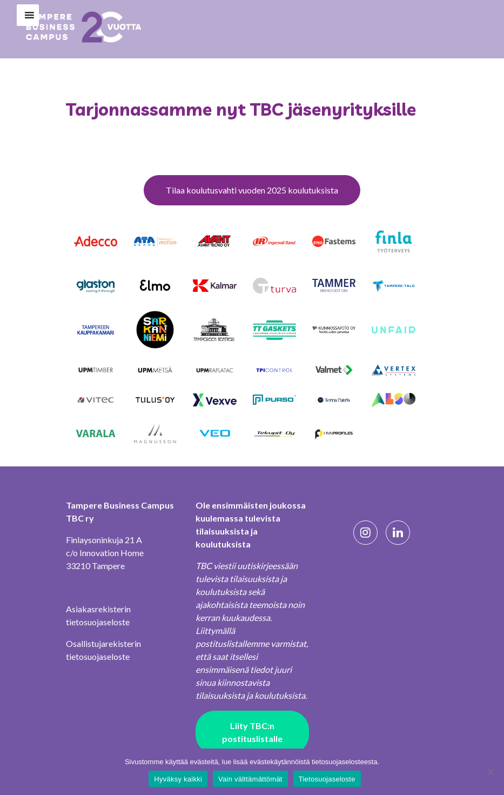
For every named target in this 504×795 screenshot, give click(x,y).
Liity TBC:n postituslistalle (252, 732)
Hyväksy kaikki (178, 779)
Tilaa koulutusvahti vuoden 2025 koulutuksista (252, 190)
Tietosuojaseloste (327, 779)
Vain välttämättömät (250, 779)
